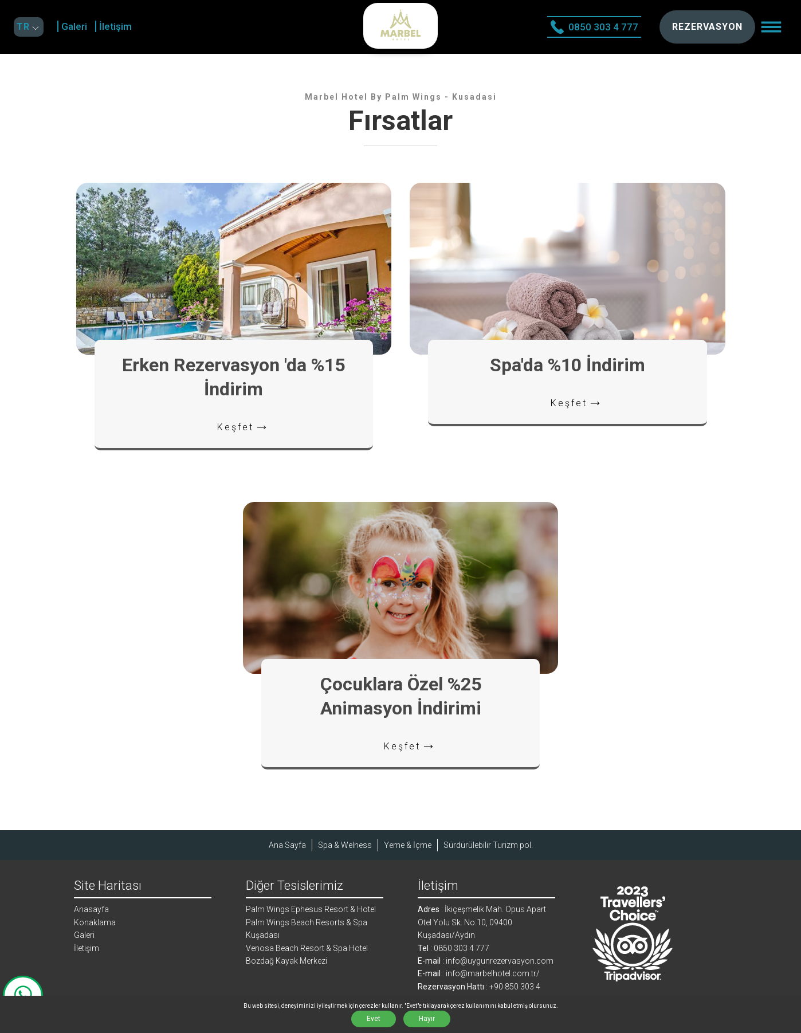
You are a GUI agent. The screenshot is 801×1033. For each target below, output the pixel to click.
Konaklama (95, 922)
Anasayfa (91, 909)
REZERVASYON (707, 26)
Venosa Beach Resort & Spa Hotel (307, 948)
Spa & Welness (345, 845)
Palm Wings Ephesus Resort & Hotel (311, 909)
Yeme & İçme (407, 845)
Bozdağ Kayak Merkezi (286, 960)
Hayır (427, 1019)
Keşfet (243, 427)
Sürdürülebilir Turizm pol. (488, 845)
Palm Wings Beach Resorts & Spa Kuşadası (306, 929)
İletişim (115, 26)
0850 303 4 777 (594, 27)
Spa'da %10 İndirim (567, 365)
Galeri (74, 26)
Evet (373, 1019)
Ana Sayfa (287, 845)
